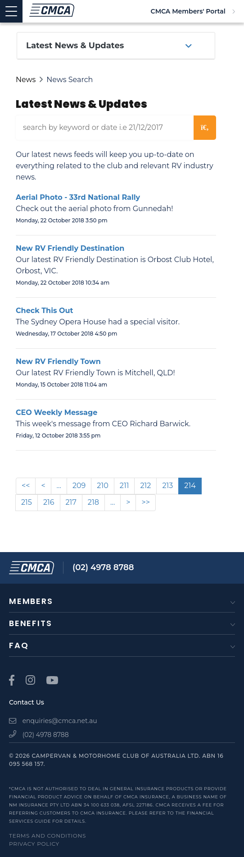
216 (48, 502)
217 (71, 502)
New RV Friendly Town (58, 361)
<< (26, 485)
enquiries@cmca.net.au (53, 721)
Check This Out (44, 310)
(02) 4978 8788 (103, 567)
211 (124, 485)
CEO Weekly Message (56, 412)
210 (102, 485)
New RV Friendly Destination (70, 248)
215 (26, 502)
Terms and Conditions (47, 835)
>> (145, 502)
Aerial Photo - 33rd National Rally (78, 197)
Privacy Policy (34, 843)
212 (145, 485)
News (26, 79)
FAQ (18, 645)
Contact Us (26, 702)
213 (167, 485)
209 (79, 485)
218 (93, 502)
